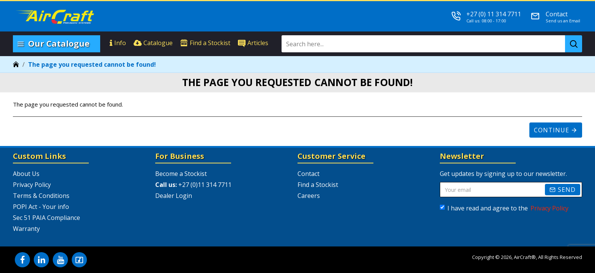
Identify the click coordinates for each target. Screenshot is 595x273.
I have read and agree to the (505, 208)
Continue (551, 130)
